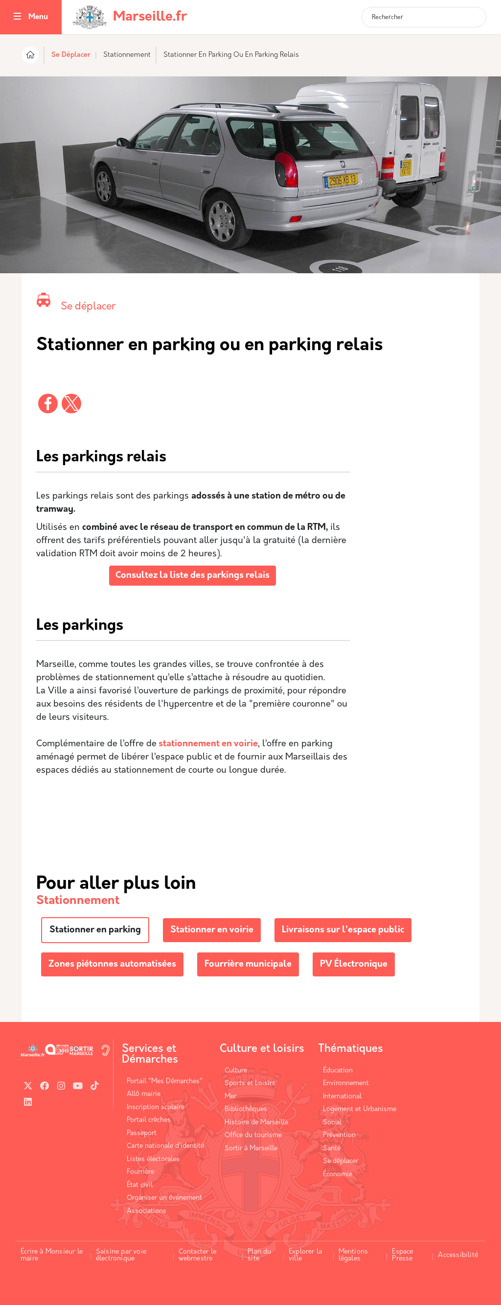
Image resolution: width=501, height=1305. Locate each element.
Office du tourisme (253, 1135)
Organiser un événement (164, 1198)
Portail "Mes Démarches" (165, 1081)
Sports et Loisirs (250, 1083)
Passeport (142, 1133)
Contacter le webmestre (197, 1255)
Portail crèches (149, 1120)
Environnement (346, 1083)
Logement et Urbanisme (359, 1109)
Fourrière (140, 1172)
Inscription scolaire (155, 1107)
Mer (230, 1096)
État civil (140, 1185)
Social (332, 1122)
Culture (236, 1071)
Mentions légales (353, 1255)
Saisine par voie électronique (121, 1255)
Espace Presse (402, 1255)
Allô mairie (143, 1094)
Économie (337, 1174)
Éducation (338, 1071)
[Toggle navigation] (17, 17)
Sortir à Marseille (251, 1148)
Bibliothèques (246, 1109)
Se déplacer (88, 307)
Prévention (339, 1135)
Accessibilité (458, 1255)
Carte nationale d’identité (165, 1146)
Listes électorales (153, 1159)
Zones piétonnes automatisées (112, 964)
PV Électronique (353, 964)
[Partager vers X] (71, 403)
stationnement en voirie (207, 744)
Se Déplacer (71, 55)
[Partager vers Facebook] (48, 403)
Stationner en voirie (211, 930)
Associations (146, 1211)
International (342, 1096)
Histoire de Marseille (256, 1122)
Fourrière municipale (248, 964)
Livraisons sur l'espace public (343, 930)
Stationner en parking (95, 930)
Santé (332, 1148)
